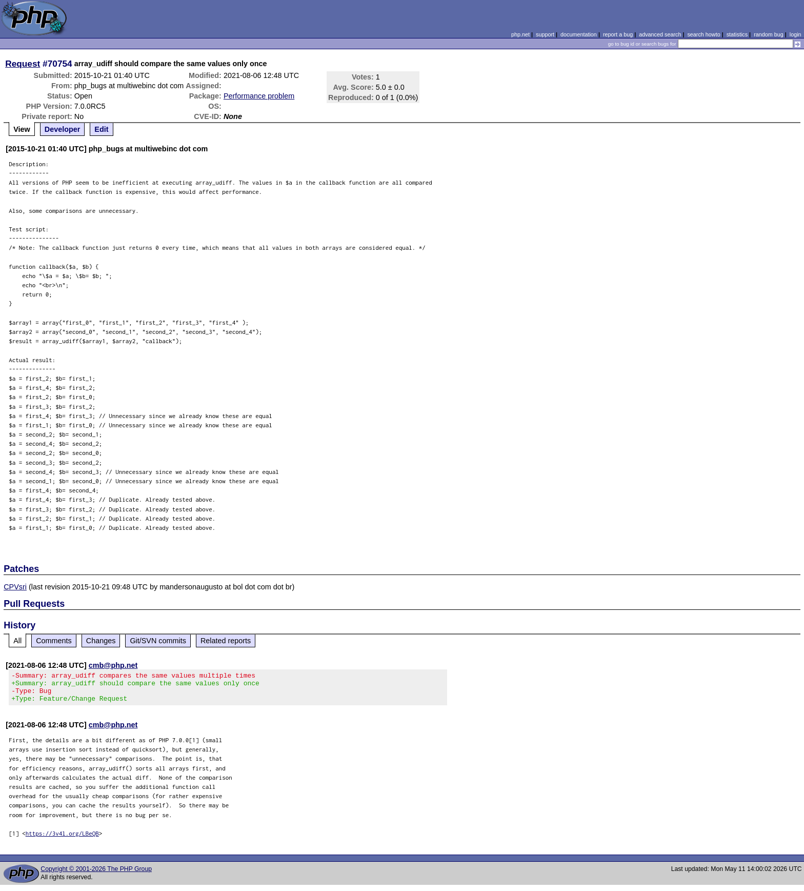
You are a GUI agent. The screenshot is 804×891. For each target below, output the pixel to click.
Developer (63, 129)
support (545, 34)
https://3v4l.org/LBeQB (62, 839)
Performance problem (259, 96)
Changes (101, 641)
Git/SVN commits (158, 641)
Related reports (225, 641)
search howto (703, 34)
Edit (101, 129)
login (795, 34)
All (17, 641)
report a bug (618, 34)
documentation (578, 34)
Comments (54, 641)
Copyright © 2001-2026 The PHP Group (96, 875)
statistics (737, 34)
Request (22, 63)
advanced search (660, 34)
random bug (768, 34)
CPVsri (15, 587)
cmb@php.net (113, 665)
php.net (520, 34)
